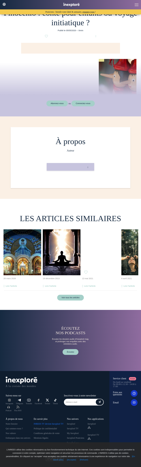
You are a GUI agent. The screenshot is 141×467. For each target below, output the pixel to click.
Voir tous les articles (70, 297)
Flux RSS (17, 409)
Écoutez (70, 352)
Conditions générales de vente (46, 433)
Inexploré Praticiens (75, 438)
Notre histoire (11, 424)
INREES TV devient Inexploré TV (49, 424)
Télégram (19, 402)
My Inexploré (73, 433)
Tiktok (55, 402)
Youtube (29, 402)
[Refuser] (84, 460)
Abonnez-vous (57, 103)
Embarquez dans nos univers (18, 438)
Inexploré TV (73, 428)
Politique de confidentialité (45, 428)
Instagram (9, 402)
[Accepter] (71, 460)
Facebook (38, 402)
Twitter (47, 402)
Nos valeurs (11, 433)
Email (125, 402)
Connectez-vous (83, 103)
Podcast (9, 409)
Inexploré (71, 424)
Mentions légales (41, 438)
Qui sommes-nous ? (14, 428)
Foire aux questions (125, 393)
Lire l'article (11, 286)
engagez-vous (88, 12)
